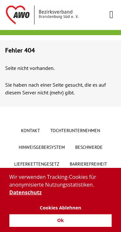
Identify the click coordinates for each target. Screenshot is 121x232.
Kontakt (30, 130)
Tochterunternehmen (75, 130)
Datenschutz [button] (25, 192)
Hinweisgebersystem (42, 147)
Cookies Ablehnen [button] (60, 208)
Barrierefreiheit (88, 164)
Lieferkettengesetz (36, 164)
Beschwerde (89, 147)
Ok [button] (60, 220)
